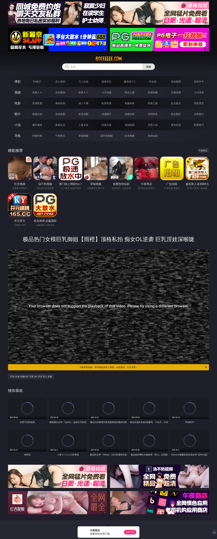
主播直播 (176, 92)
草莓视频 (83, 135)
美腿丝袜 (130, 114)
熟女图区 (176, 114)
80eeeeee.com (108, 59)
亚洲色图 (60, 114)
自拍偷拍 (60, 92)
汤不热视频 (106, 135)
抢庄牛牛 (199, 81)
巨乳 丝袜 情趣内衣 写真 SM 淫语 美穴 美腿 (31, 376)
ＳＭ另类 (199, 92)
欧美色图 (83, 114)
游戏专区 (106, 81)
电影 (18, 103)
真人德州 (60, 81)
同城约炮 (37, 135)
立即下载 (130, 532)
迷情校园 (130, 125)
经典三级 (153, 103)
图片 (18, 114)
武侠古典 (106, 125)
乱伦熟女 (176, 103)
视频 (18, 92)
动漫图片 (106, 114)
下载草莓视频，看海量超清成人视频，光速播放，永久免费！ (143, 367)
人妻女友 (83, 125)
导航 (18, 136)
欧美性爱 (106, 103)
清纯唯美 (153, 114)
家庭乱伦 (60, 125)
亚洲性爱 (37, 103)
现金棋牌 (176, 81)
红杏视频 (130, 135)
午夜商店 (60, 135)
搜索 (148, 66)
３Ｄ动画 (106, 92)
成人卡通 (83, 103)
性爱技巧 (199, 125)
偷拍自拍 (60, 103)
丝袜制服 (153, 92)
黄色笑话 (176, 125)
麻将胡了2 (129, 81)
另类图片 (199, 114)
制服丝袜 (130, 103)
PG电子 (37, 81)
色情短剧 (153, 135)
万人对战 (83, 81)
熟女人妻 (130, 92)
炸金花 (152, 81)
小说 (18, 125)
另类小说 (153, 125)
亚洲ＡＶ (37, 92)
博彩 (18, 81)
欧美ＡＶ (83, 92)
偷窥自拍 (37, 114)
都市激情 (37, 125)
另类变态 (199, 103)
